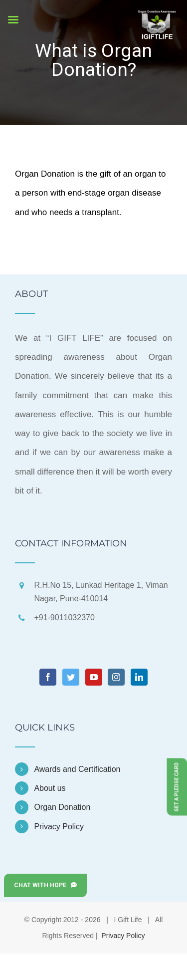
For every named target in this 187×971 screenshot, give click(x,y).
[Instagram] (116, 677)
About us (49, 788)
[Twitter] (70, 677)
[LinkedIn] (139, 677)
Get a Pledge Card (177, 786)
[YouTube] (93, 677)
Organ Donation (62, 807)
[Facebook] (47, 677)
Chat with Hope (45, 885)
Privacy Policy (59, 826)
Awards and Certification (77, 769)
